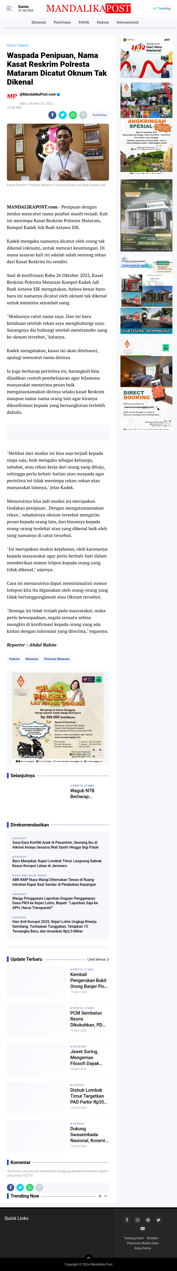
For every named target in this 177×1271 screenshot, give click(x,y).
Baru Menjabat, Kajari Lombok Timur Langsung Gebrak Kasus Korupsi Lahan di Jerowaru (57, 863)
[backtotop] (88, 1258)
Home (11, 45)
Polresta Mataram (57, 659)
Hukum (103, 22)
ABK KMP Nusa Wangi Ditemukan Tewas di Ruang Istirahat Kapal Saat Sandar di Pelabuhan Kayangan (54, 882)
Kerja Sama (143, 1248)
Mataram (31, 659)
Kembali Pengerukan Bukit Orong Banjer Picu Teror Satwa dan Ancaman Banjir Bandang (88, 980)
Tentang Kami (134, 1238)
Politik (84, 22)
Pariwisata (62, 22)
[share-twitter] (63, 115)
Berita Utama (83, 969)
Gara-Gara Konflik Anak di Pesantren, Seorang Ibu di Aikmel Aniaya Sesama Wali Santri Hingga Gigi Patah (55, 844)
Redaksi (152, 1238)
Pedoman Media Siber (142, 1243)
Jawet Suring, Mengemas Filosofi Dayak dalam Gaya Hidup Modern (89, 1057)
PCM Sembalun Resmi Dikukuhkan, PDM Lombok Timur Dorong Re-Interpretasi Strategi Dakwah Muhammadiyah (88, 1019)
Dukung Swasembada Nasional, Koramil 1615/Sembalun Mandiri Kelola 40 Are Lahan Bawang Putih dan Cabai (89, 1134)
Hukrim (14, 659)
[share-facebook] (52, 115)
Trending (164, 8)
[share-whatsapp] (73, 115)
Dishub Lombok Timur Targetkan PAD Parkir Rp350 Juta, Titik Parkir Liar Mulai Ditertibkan (88, 1096)
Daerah (78, 1085)
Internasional (128, 22)
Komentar (99, 115)
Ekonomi (39, 22)
